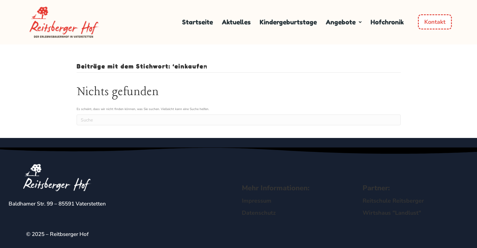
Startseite (197, 22)
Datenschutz (259, 213)
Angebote (344, 22)
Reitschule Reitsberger (393, 201)
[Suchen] (239, 119)
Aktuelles (236, 22)
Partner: (376, 188)
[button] (343, 22)
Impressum (256, 201)
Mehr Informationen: (276, 188)
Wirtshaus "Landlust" (392, 213)
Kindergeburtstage (288, 22)
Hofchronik (387, 22)
